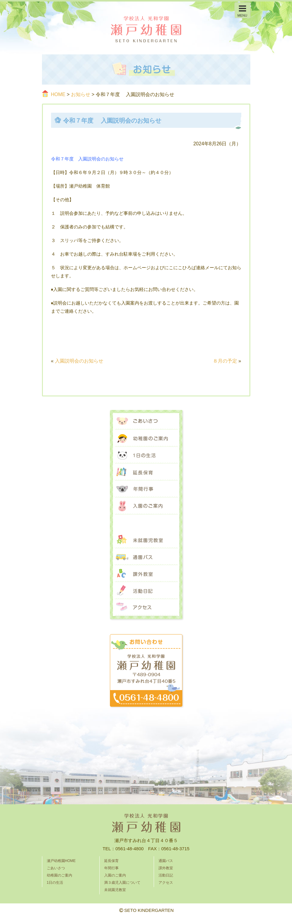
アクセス (146, 607)
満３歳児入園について (146, 523)
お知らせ (80, 94)
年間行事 (146, 489)
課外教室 (146, 573)
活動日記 (146, 590)
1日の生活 (146, 455)
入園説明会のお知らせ (79, 360)
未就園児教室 (146, 539)
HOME (58, 94)
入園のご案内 (146, 506)
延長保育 (146, 472)
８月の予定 (225, 360)
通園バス (146, 556)
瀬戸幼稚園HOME (61, 861)
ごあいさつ (146, 421)
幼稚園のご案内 (146, 438)
